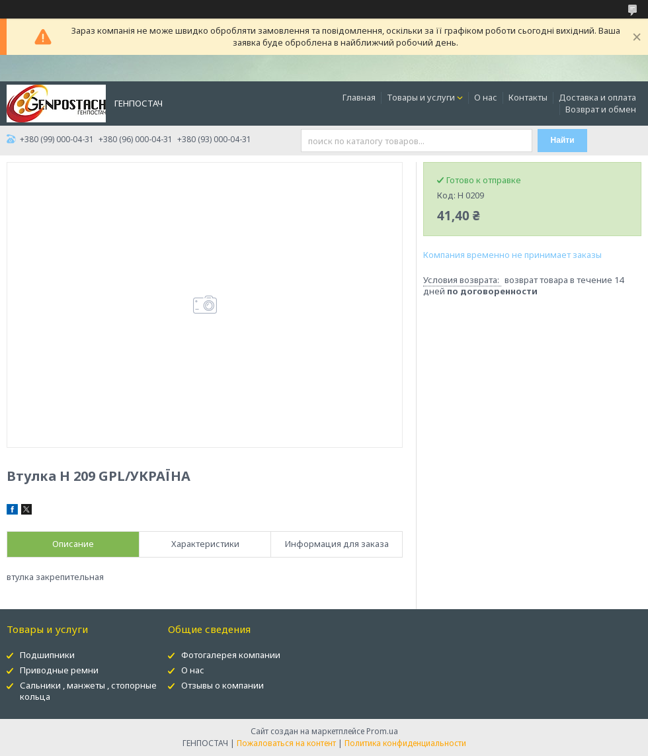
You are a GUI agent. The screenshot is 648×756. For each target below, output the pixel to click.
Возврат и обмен (600, 109)
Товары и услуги (421, 97)
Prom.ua (382, 731)
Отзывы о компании (222, 685)
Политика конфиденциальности (405, 743)
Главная (359, 97)
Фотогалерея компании (230, 655)
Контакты (527, 97)
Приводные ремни (59, 670)
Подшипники (47, 655)
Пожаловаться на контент (286, 743)
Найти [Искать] (563, 140)
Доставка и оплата (597, 97)
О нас (485, 97)
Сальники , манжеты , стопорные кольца (88, 690)
